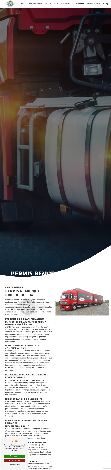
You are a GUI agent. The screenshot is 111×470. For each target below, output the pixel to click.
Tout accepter (14, 456)
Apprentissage (66, 4)
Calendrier (79, 4)
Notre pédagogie (51, 4)
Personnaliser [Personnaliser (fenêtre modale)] (14, 465)
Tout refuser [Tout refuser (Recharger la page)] (14, 460)
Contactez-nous (93, 4)
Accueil (24, 4)
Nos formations (35, 4)
